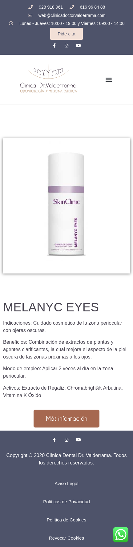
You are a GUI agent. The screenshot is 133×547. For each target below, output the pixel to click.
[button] (109, 79)
